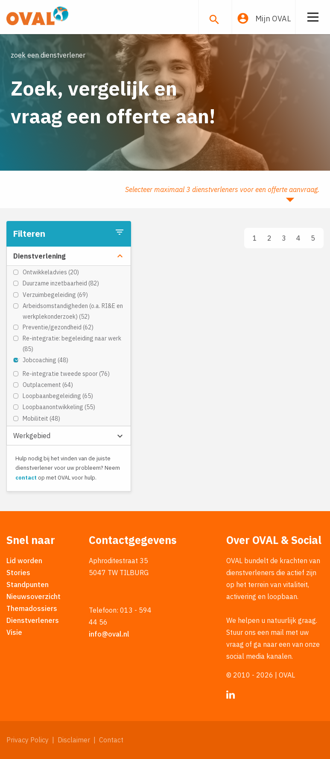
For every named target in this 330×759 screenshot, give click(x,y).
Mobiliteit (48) (41, 418)
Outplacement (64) (48, 385)
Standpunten (27, 584)
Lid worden (24, 560)
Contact (111, 740)
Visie (14, 632)
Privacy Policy (27, 740)
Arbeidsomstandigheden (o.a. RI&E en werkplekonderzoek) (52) (73, 311)
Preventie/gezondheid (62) (58, 327)
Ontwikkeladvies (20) (51, 272)
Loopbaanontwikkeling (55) (59, 407)
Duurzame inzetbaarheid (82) (61, 283)
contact (26, 477)
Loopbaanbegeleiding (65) (58, 396)
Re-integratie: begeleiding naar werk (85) (72, 343)
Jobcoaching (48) (45, 360)
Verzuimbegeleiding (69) (55, 295)
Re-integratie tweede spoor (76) (66, 374)
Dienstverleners (32, 620)
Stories (18, 572)
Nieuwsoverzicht (33, 596)
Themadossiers (31, 608)
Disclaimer (74, 740)
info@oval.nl (109, 634)
